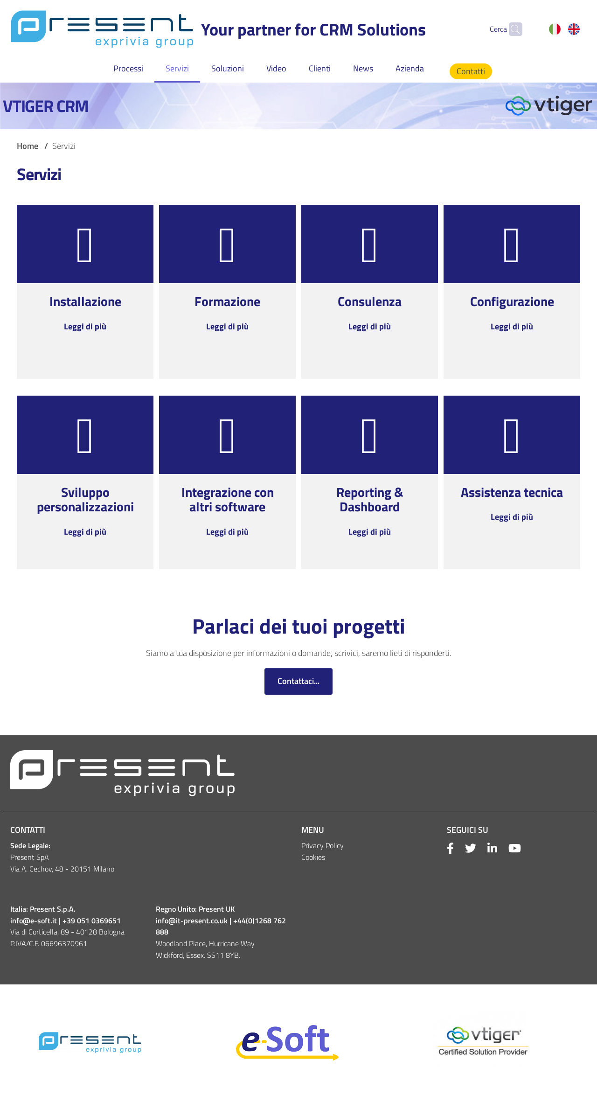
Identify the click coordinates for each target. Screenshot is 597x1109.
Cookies (313, 857)
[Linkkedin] (486, 848)
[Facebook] (450, 848)
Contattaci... (298, 681)
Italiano (555, 29)
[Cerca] (511, 29)
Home (27, 145)
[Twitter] (465, 848)
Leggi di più (85, 326)
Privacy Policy (322, 845)
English (574, 29)
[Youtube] (509, 848)
